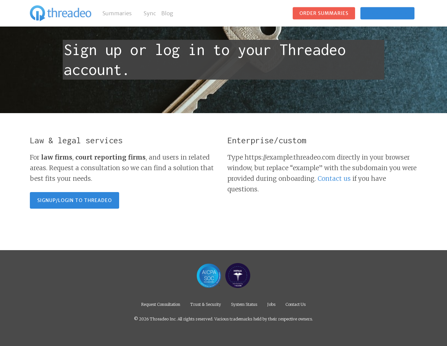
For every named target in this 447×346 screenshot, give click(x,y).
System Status (244, 304)
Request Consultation (160, 304)
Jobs (271, 304)
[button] (74, 200)
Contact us (334, 178)
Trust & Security (205, 304)
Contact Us (295, 304)
